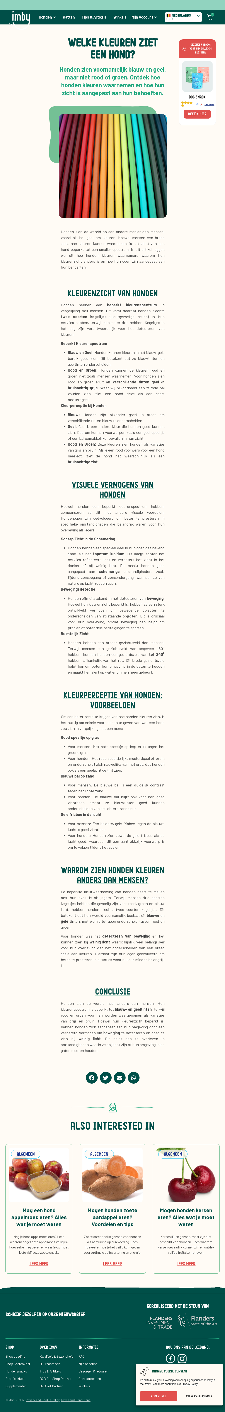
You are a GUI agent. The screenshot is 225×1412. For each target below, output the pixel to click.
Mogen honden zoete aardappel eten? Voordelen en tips (112, 1217)
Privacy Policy (190, 1384)
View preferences (199, 1396)
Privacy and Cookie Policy (43, 1400)
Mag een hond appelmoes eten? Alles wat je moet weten (39, 1217)
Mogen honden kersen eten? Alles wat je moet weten (186, 1217)
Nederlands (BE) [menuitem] (179, 17)
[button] (92, 1078)
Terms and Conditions (75, 1400)
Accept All (158, 1396)
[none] (183, 17)
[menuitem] (183, 17)
